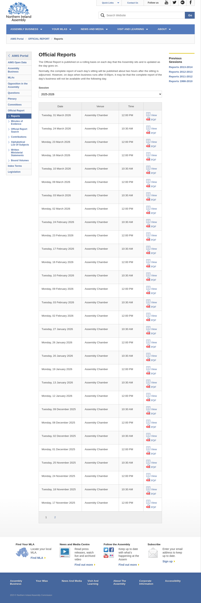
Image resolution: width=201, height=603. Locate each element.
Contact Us (132, 3)
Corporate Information (146, 582)
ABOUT (162, 29)
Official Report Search (19, 130)
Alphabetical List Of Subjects (20, 143)
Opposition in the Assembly (18, 85)
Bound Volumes (20, 160)
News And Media (72, 580)
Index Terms (15, 166)
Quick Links (108, 3)
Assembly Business (13, 70)
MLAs (11, 77)
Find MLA (37, 557)
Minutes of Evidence (17, 122)
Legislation (14, 171)
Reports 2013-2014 (181, 67)
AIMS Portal (17, 39)
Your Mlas (42, 580)
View (154, 115)
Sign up (168, 561)
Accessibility (173, 580)
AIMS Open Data (17, 62)
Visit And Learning (93, 582)
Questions (14, 93)
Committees (15, 104)
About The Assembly (119, 582)
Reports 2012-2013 (181, 71)
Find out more (84, 564)
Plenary (12, 98)
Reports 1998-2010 (181, 81)
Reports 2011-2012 (181, 76)
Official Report (16, 110)
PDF (153, 119)
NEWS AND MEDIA (92, 29)
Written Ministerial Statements (17, 152)
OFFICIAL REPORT (38, 39)
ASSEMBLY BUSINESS (24, 29)
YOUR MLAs (59, 29)
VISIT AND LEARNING (130, 29)
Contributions (18, 137)
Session (44, 87)
